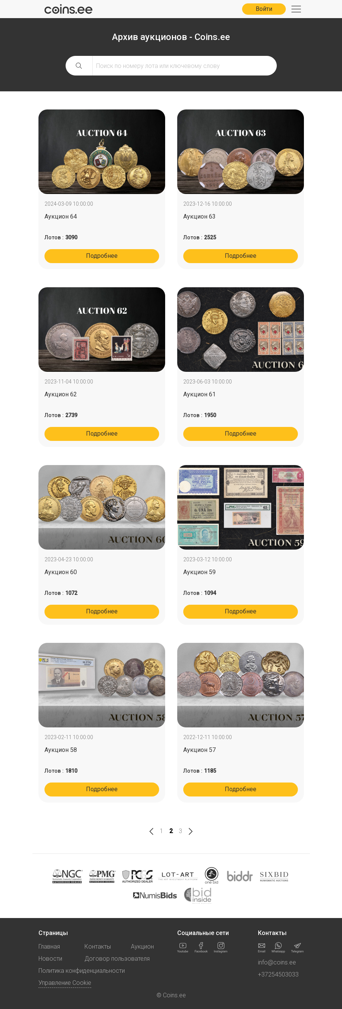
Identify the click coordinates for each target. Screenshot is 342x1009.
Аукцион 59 (199, 572)
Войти (264, 8)
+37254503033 (278, 974)
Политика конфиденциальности (81, 970)
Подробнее (102, 255)
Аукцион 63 (199, 216)
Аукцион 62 (60, 394)
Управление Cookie (64, 982)
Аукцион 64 (60, 216)
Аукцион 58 (60, 749)
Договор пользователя (117, 958)
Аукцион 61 (199, 394)
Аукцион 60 (60, 572)
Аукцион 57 (199, 749)
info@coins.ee (277, 962)
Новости (50, 958)
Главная (49, 946)
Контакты (97, 946)
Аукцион (142, 946)
